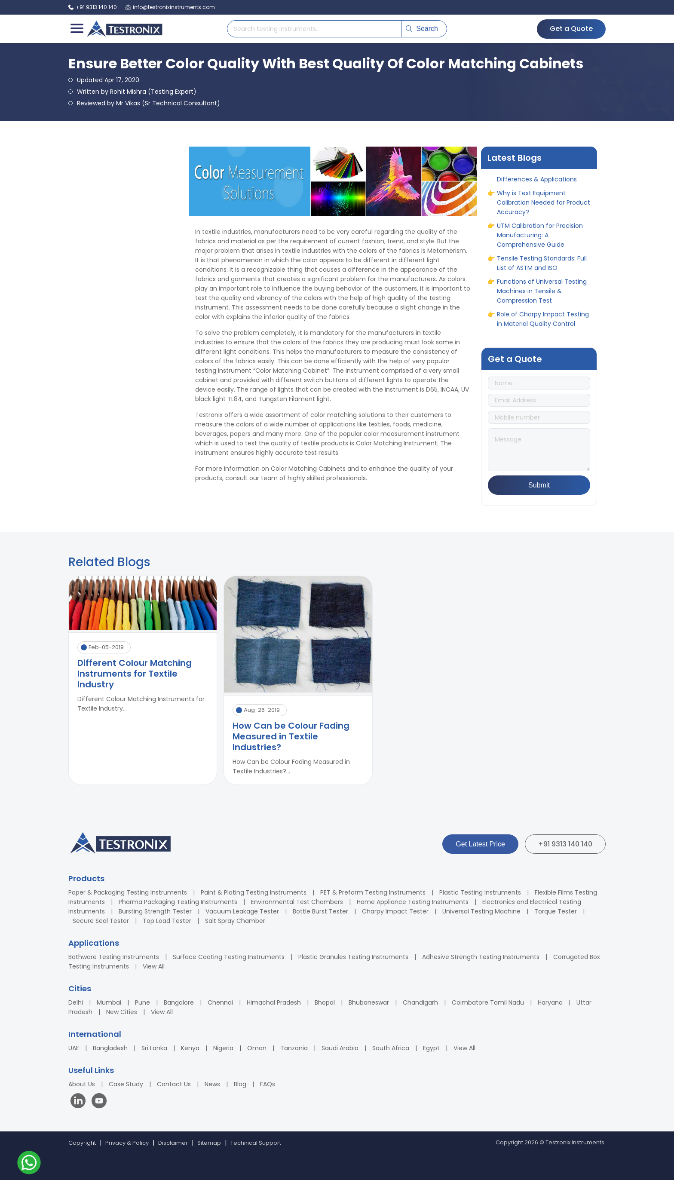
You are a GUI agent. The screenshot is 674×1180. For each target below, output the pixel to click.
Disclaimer (173, 1143)
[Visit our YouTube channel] (99, 1102)
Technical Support (255, 1143)
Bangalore (179, 1002)
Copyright (82, 1143)
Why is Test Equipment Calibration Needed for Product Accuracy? (543, 205)
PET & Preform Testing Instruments (373, 892)
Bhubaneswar (369, 1002)
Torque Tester (555, 911)
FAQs (267, 1084)
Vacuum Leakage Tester (242, 911)
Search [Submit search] (422, 28)
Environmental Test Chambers (297, 902)
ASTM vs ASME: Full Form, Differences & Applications (537, 178)
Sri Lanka (154, 1048)
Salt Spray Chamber (235, 920)
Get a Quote (571, 29)
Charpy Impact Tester (395, 911)
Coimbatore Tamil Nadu (488, 1002)
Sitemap (209, 1143)
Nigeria (223, 1048)
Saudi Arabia (340, 1048)
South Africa (390, 1048)
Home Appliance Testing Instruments (413, 902)
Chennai (220, 1002)
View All (154, 966)
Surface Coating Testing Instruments (229, 957)
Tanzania (294, 1048)
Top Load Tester (167, 920)
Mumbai (109, 1002)
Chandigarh (420, 1002)
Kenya (190, 1048)
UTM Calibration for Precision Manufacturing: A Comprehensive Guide (540, 238)
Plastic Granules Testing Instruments (353, 957)
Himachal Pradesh (274, 1002)
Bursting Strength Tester (155, 911)
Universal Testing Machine (481, 911)
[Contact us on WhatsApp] (29, 1164)
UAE (73, 1048)
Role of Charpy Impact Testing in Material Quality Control (543, 322)
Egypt (431, 1048)
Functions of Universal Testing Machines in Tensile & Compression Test (542, 294)
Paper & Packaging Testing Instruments (127, 892)
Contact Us (174, 1084)
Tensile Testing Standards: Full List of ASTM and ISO (542, 266)
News (212, 1084)
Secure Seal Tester (101, 920)
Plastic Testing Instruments (480, 892)
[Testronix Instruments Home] (124, 28)
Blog (240, 1084)
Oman (257, 1048)
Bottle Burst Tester (320, 911)
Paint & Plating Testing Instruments (253, 892)
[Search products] (314, 29)
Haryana (550, 1002)
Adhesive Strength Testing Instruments (480, 957)
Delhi (75, 1002)
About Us (81, 1084)
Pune (142, 1002)
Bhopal (325, 1002)
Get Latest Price (480, 844)
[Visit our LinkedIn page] (79, 1102)
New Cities (121, 1012)
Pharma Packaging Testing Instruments (178, 902)
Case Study (126, 1084)
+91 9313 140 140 (565, 844)
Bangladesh (110, 1048)
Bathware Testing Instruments (113, 957)
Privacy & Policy (127, 1143)
